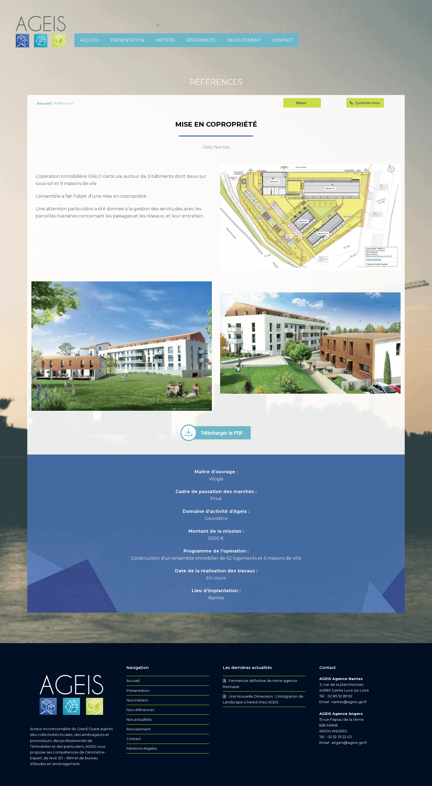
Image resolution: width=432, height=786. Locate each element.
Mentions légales (141, 748)
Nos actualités (139, 719)
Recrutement (138, 729)
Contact (133, 738)
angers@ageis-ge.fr (349, 742)
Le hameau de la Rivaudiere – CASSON (367, 635)
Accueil (133, 680)
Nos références (140, 710)
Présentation (138, 690)
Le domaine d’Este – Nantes (54, 635)
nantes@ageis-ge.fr (349, 702)
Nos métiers (137, 700)
